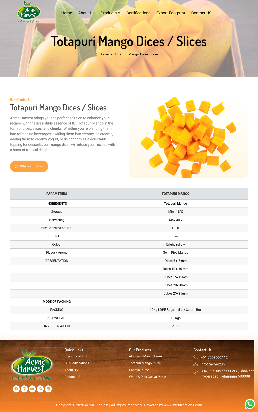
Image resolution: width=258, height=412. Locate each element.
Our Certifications (76, 363)
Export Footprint (170, 12)
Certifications (138, 12)
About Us (86, 12)
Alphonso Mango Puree (145, 356)
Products (110, 12)
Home (66, 12)
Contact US (201, 12)
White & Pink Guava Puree (147, 377)
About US (71, 370)
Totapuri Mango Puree (145, 363)
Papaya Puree (139, 370)
